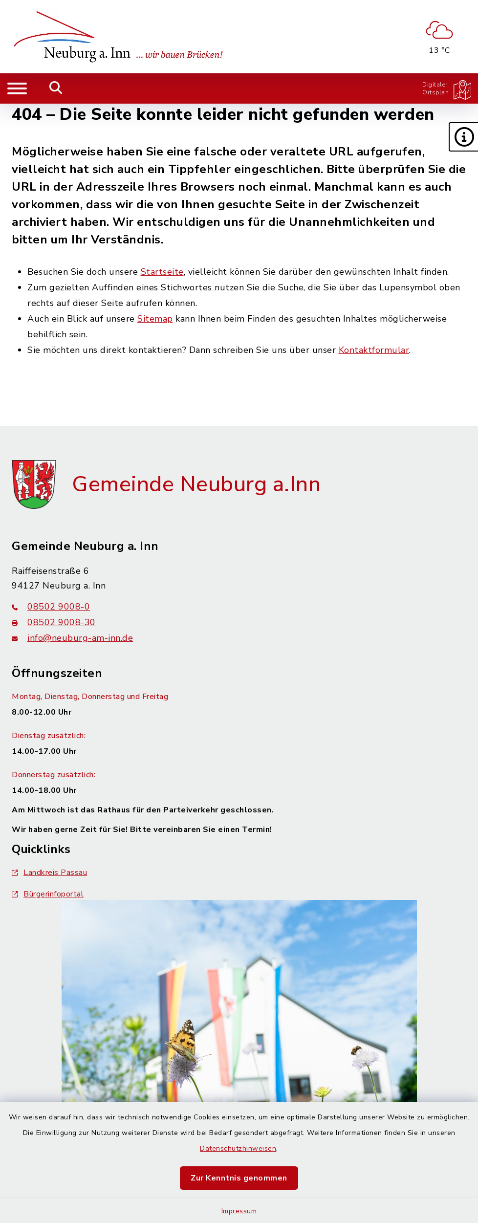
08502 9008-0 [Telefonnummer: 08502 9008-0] (51, 606)
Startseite (162, 272)
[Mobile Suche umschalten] (56, 88)
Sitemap (155, 319)
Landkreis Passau (49, 872)
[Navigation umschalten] (17, 88)
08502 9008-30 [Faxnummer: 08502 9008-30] (54, 622)
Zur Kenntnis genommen (239, 1178)
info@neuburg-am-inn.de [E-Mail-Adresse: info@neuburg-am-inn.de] (72, 638)
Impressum (239, 1211)
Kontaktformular (374, 350)
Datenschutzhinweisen (238, 1148)
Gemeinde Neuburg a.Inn (196, 484)
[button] (463, 137)
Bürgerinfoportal (48, 894)
